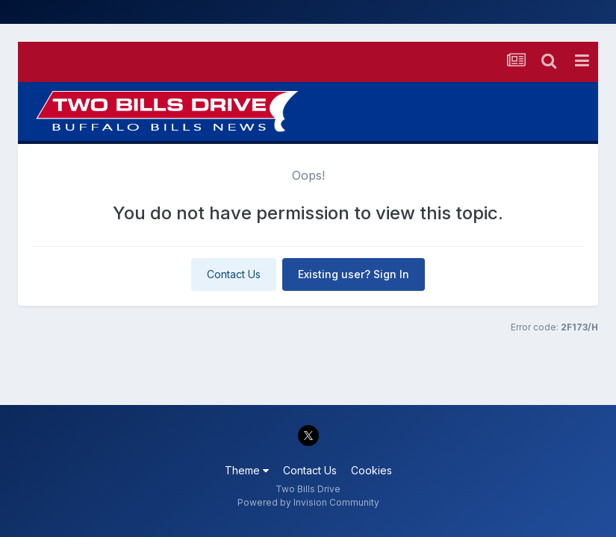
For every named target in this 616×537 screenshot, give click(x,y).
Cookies (371, 470)
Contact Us (234, 274)
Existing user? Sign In (353, 274)
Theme (247, 470)
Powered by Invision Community (308, 502)
